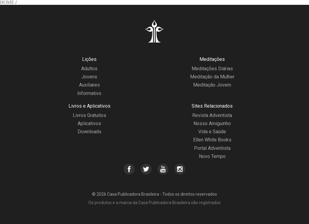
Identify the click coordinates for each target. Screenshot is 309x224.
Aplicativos (89, 123)
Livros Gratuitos (89, 115)
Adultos (89, 68)
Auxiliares (89, 85)
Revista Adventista (212, 115)
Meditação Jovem (212, 85)
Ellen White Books (212, 140)
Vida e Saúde (212, 131)
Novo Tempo (212, 156)
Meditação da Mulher (212, 77)
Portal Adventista (212, 148)
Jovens (89, 77)
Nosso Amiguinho (212, 123)
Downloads (89, 131)
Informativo (89, 93)
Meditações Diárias (212, 68)
